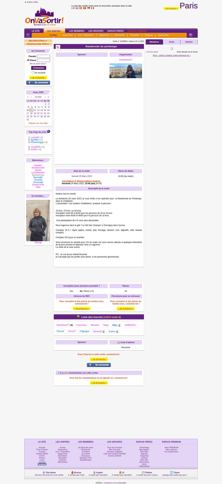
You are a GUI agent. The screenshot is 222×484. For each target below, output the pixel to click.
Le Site (36, 31)
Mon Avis (144, 460)
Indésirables (144, 466)
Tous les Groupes (114, 447)
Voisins (189, 42)
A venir (53, 35)
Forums (42, 452)
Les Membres (76, 31)
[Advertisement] (82, 111)
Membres (154, 42)
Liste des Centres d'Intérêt (115, 454)
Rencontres (144, 462)
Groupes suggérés (115, 452)
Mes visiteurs (171, 449)
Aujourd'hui (67, 35)
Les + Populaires (86, 35)
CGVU (42, 456)
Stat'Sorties (163, 35)
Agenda (144, 454)
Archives (149, 35)
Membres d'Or (86, 458)
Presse (42, 458)
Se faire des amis (85, 447)
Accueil (42, 447)
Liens (42, 460)
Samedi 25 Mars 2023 (81, 176)
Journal (144, 458)
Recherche (120, 35)
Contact (42, 462)
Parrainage (144, 447)
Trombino (86, 452)
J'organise (144, 456)
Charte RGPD (42, 454)
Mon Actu (144, 452)
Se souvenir (40, 73)
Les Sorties (54, 31)
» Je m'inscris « (171, 8)
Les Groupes (96, 31)
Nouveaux (86, 456)
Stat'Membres (86, 460)
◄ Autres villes (31, 2)
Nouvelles (134, 35)
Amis (171, 42)
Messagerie (144, 449)
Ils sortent (86, 454)
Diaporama (104, 35)
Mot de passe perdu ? (38, 64)
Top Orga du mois (37, 132)
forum (195, 52)
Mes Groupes (114, 449)
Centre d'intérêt (114, 456)
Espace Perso (115, 31)
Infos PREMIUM (171, 447)
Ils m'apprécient (171, 452)
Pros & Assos (42, 449)
